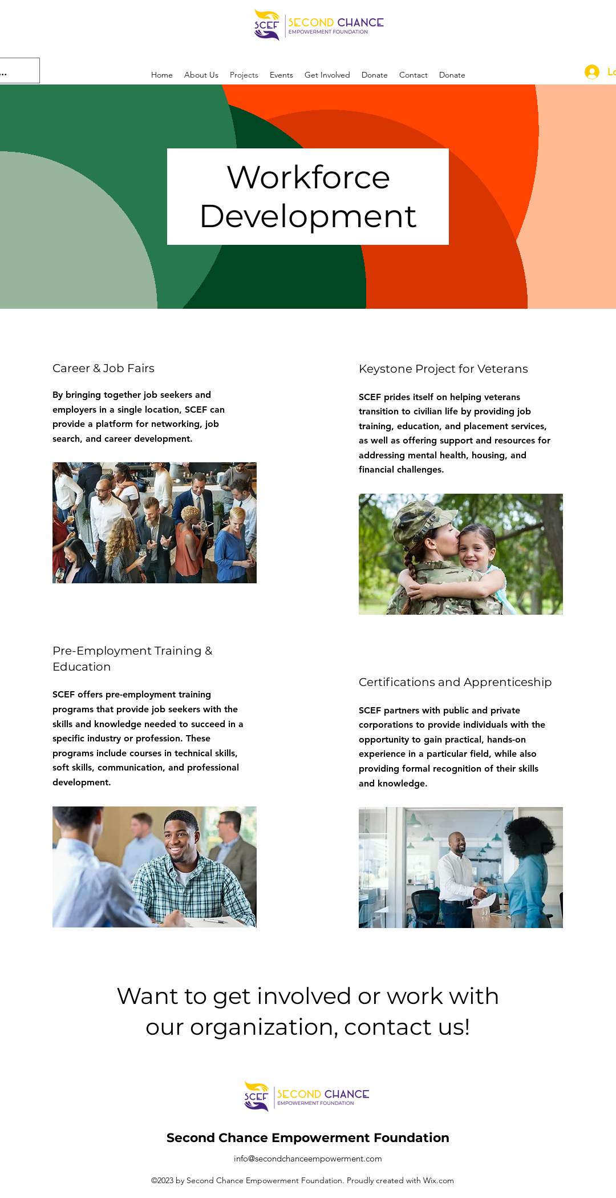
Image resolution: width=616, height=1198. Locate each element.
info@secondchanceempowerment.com (308, 1158)
